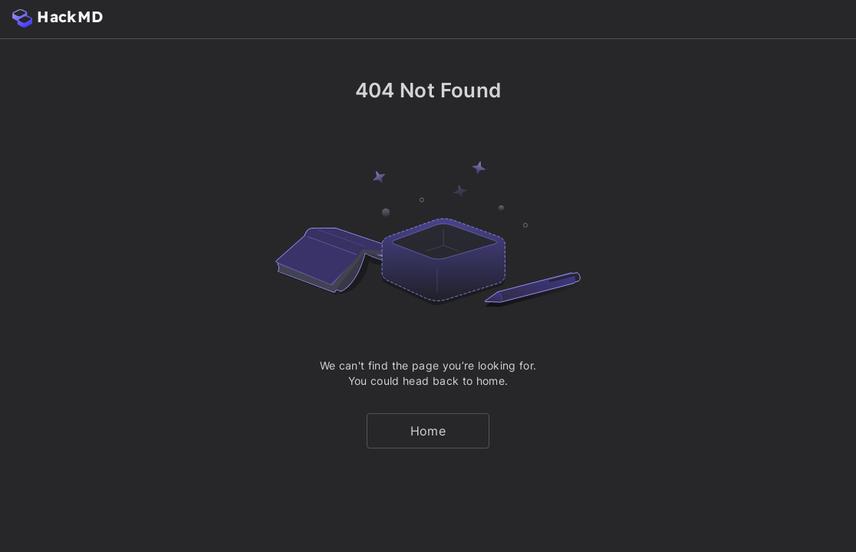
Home (428, 431)
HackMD (57, 17)
